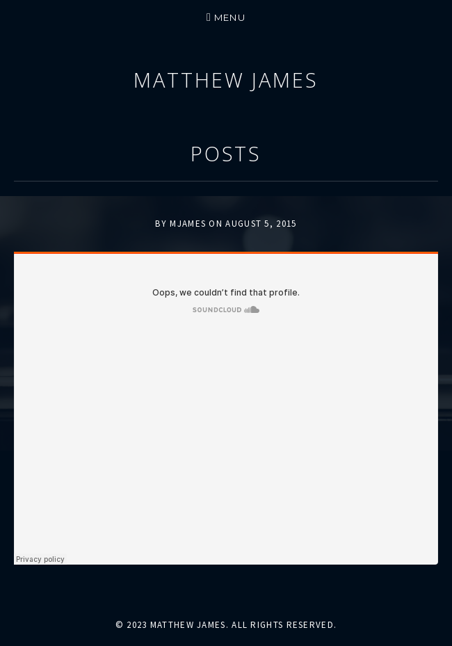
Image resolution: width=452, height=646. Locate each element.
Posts (226, 153)
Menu (229, 17)
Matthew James (226, 79)
